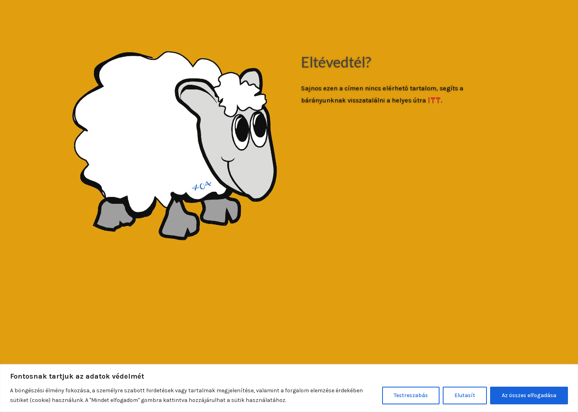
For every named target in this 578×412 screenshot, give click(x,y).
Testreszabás (411, 395)
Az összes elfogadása (529, 395)
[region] (289, 388)
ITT (434, 100)
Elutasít (464, 395)
